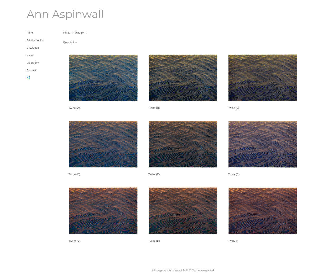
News (30, 55)
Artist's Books (35, 40)
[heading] (37, 14)
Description (70, 42)
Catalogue (33, 47)
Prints (30, 32)
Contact (31, 70)
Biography (33, 62)
